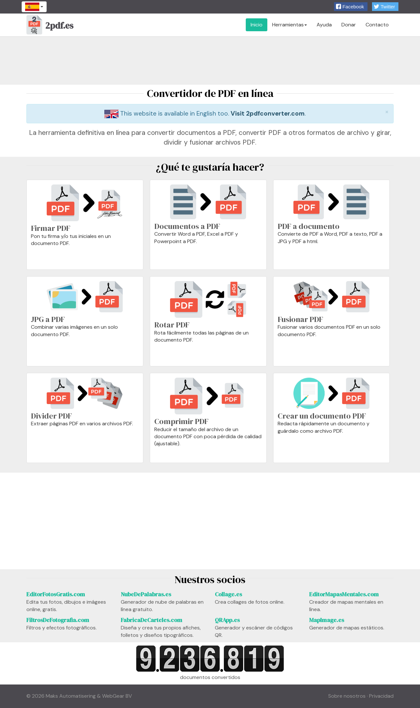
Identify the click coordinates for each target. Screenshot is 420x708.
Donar (348, 24)
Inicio (256, 24)
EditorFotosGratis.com (55, 594)
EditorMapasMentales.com (344, 594)
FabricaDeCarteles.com (151, 620)
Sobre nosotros (347, 696)
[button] (350, 6)
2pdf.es (49, 26)
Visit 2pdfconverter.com (268, 113)
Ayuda (324, 24)
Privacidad (381, 696)
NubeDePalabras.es (146, 594)
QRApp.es (227, 620)
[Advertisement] (210, 60)
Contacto (377, 24)
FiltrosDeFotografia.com (57, 620)
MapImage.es (326, 620)
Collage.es (228, 594)
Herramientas (289, 24)
